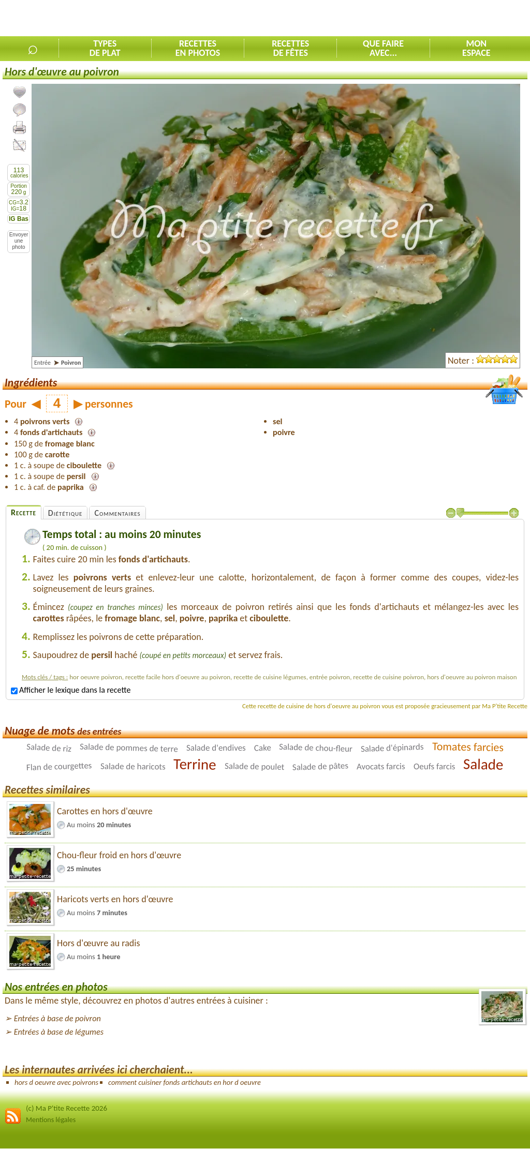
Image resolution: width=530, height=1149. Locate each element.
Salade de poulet (255, 766)
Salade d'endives (216, 747)
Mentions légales (51, 1119)
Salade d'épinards (392, 747)
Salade (483, 764)
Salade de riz (49, 747)
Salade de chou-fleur (315, 747)
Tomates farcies (468, 746)
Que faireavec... (383, 48)
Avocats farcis (381, 766)
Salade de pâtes (320, 766)
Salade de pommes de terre (129, 747)
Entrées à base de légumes (59, 1032)
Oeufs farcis (434, 766)
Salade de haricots (133, 766)
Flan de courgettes (59, 766)
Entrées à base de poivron (57, 1018)
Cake (262, 748)
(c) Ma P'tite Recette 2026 (66, 1108)
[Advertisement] (409, 18)
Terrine (194, 764)
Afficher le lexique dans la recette (70, 690)
